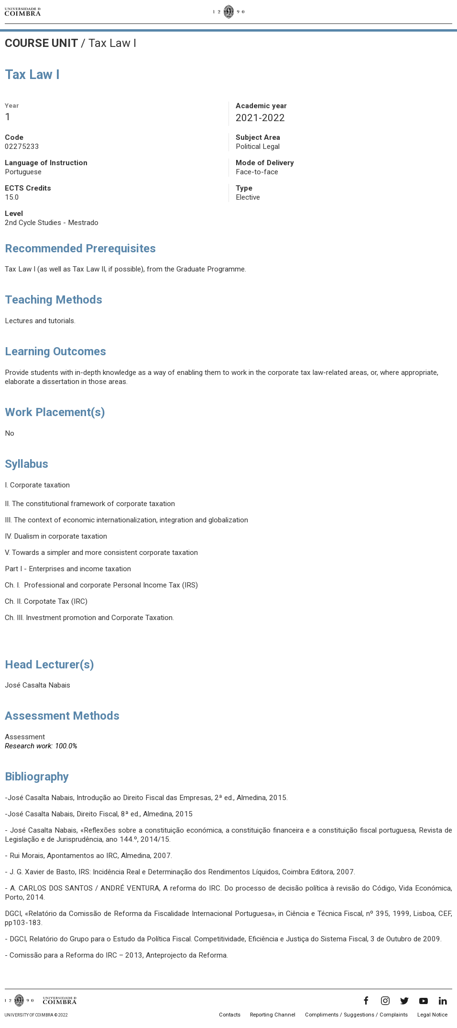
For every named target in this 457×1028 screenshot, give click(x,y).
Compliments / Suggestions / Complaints (356, 1015)
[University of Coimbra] (23, 11)
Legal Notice (432, 1015)
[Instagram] (385, 1000)
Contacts (229, 1015)
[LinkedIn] (442, 1000)
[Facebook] (366, 1000)
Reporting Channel (272, 1015)
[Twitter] (404, 1000)
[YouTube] (423, 1000)
